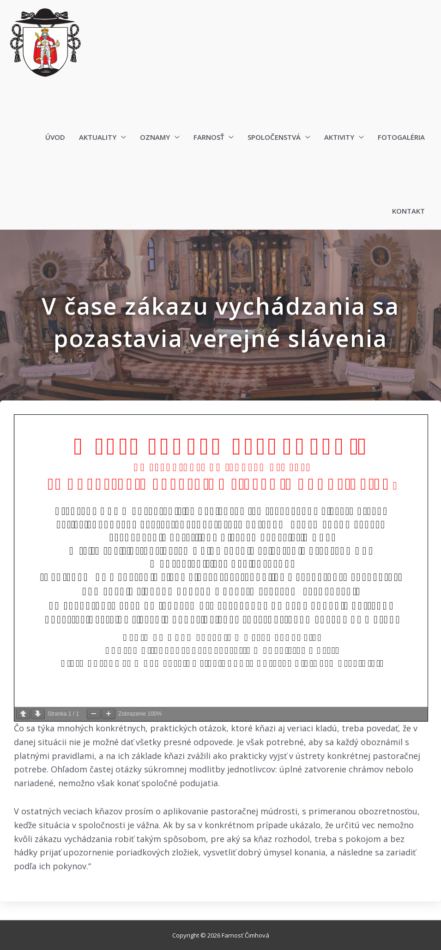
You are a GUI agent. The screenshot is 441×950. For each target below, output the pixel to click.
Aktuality (97, 137)
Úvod (55, 137)
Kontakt (408, 211)
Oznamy (155, 137)
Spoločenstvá (274, 137)
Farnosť (208, 137)
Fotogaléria (401, 137)
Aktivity (339, 137)
